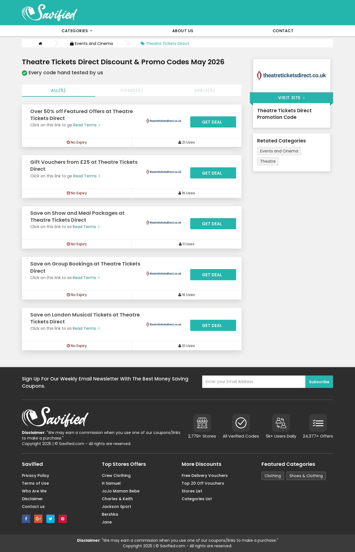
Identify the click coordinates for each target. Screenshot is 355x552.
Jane (107, 522)
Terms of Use (35, 483)
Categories (77, 31)
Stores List (192, 491)
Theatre (268, 161)
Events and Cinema (91, 43)
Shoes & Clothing (306, 476)
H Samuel (111, 483)
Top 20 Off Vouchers (203, 483)
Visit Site (291, 98)
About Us (182, 31)
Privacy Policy (35, 475)
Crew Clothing (116, 475)
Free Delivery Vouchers (205, 475)
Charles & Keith (117, 499)
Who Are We (34, 491)
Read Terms (86, 125)
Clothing (273, 476)
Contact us (33, 506)
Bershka (110, 514)
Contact (283, 31)
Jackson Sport (116, 506)
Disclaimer (32, 499)
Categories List (197, 499)
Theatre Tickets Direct (165, 43)
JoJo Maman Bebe (121, 491)
